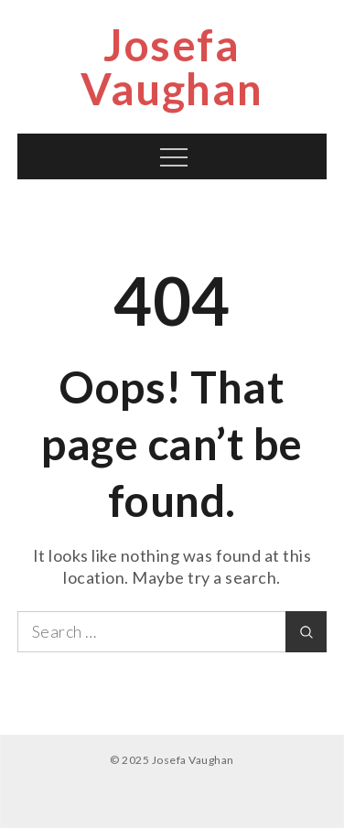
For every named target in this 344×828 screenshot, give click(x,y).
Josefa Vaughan (172, 66)
